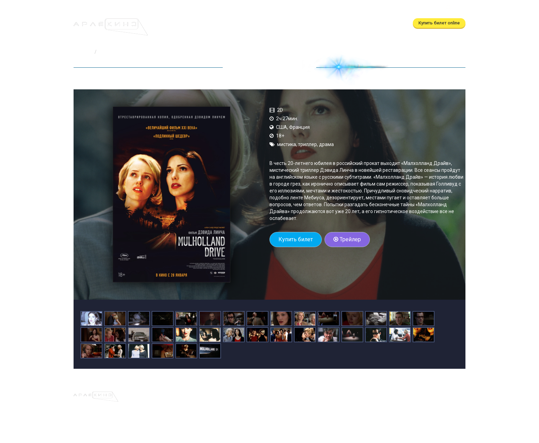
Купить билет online (439, 22)
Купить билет (295, 239)
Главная (83, 52)
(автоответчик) (315, 9)
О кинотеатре (282, 23)
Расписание (203, 23)
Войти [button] (454, 9)
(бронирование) (254, 9)
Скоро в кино (241, 23)
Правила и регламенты (317, 395)
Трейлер (347, 239)
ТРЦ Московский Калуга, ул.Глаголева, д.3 (394, 9)
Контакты (317, 23)
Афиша (173, 23)
